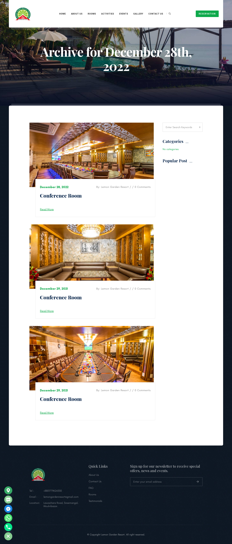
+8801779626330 (53, 491)
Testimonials (95, 502)
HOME (62, 14)
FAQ (91, 489)
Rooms (92, 495)
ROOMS (92, 14)
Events (123, 14)
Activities (107, 14)
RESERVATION (207, 14)
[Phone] (8, 527)
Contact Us (155, 14)
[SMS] (8, 500)
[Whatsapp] (8, 518)
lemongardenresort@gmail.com (61, 498)
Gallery (138, 14)
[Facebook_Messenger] (8, 509)
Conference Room (61, 195)
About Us (77, 14)
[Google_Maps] (8, 490)
